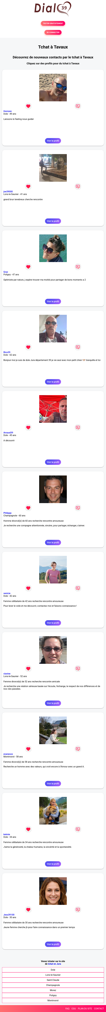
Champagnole (53, 985)
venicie (6, 593)
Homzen (7, 111)
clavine (6, 673)
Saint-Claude (53, 980)
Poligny (53, 995)
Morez (53, 990)
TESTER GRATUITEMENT (53, 23)
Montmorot (53, 1000)
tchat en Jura (54, 964)
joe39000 (8, 191)
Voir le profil (53, 140)
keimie (6, 834)
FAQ (67, 1008)
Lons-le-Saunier (53, 975)
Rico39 (6, 352)
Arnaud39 (8, 432)
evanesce (8, 754)
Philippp (7, 513)
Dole (53, 970)
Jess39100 (8, 914)
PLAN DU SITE (85, 1008)
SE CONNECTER (53, 32)
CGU (73, 1008)
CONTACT (99, 1008)
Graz (5, 272)
